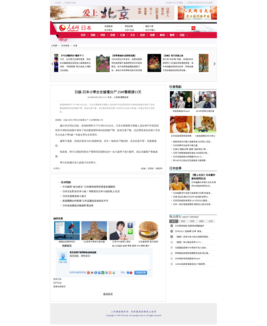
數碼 (162, 35)
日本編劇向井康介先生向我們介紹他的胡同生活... (193, 180)
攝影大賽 (149, 26)
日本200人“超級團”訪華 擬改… (189, 231)
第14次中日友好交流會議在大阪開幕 (189, 160)
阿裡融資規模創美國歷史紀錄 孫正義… (192, 253)
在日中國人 (150, 30)
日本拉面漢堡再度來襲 (181, 126)
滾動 (93, 35)
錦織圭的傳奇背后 (67, 241)
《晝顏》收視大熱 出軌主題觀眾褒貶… (192, 237)
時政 (102, 35)
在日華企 (108, 30)
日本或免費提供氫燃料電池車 (77, 205)
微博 (134, 246)
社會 (122, 35)
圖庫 (172, 35)
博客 (129, 246)
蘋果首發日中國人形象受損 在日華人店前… (192, 141)
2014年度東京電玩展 (205, 101)
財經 (112, 35)
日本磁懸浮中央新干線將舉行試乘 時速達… (192, 193)
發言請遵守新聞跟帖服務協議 (83, 252)
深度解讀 (108, 26)
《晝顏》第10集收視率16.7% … (189, 242)
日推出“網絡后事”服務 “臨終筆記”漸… (190, 149)
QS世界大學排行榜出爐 (94, 241)
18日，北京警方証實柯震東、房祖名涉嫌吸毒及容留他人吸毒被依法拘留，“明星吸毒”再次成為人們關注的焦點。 (80, 63)
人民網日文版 (70, 3)
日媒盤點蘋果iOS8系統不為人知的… (191, 247)
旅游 (142, 35)
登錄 (65, 262)
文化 (132, 35)
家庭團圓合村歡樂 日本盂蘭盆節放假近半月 (85, 201)
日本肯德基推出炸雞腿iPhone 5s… (188, 156)
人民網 (57, 3)
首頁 (83, 35)
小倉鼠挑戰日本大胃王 (205, 126)
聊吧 (143, 246)
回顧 (182, 35)
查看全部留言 (59, 286)
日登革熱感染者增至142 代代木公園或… (191, 200)
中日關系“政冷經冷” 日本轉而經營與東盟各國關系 (88, 187)
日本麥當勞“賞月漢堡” (149, 241)
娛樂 (152, 35)
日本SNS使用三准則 (121, 241)
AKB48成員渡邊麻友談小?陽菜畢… (191, 264)
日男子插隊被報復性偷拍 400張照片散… (191, 153)
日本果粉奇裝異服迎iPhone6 (187, 258)
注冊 (60, 262)
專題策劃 (129, 26)
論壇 (125, 246)
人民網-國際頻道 (121, 97)
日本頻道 (65, 45)
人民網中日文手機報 (174, 3)
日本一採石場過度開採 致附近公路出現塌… (192, 204)
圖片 (147, 246)
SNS (138, 246)
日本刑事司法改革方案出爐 (185, 145)
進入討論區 (117, 246)
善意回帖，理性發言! (110, 262)
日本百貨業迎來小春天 (74, 196)
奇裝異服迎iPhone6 (181, 101)
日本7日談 (129, 30)
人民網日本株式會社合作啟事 (199, 3)
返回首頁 (108, 294)
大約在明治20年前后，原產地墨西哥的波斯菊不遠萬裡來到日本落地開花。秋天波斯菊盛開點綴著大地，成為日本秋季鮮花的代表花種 (131, 63)
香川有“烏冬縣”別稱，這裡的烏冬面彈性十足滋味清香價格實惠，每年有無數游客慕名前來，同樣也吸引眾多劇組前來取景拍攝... (183, 63)
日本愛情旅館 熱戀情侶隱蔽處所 (189, 226)
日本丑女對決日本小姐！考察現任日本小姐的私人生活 (91, 191)
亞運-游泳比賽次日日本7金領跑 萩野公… (191, 197)
